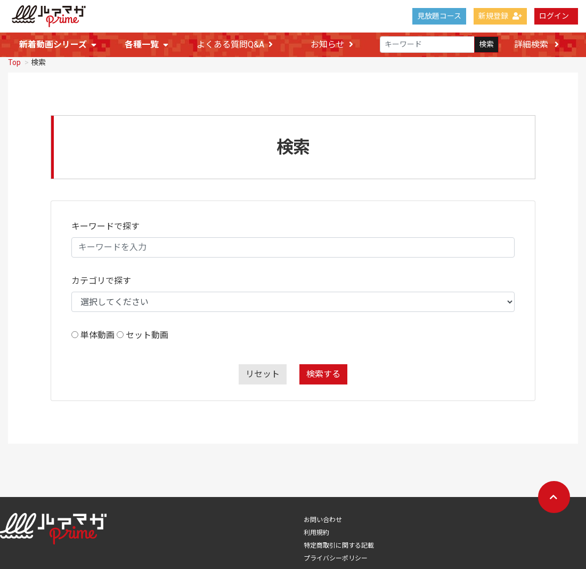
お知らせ (332, 45)
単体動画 (97, 334)
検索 (486, 45)
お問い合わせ (323, 519)
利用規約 (316, 531)
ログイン (554, 16)
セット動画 (147, 334)
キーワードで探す (105, 225)
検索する (323, 373)
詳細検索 (536, 44)
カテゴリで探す (101, 280)
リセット (263, 373)
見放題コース (439, 16)
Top (14, 61)
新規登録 (500, 16)
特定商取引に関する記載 (339, 544)
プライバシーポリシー (336, 557)
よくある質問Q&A (235, 45)
